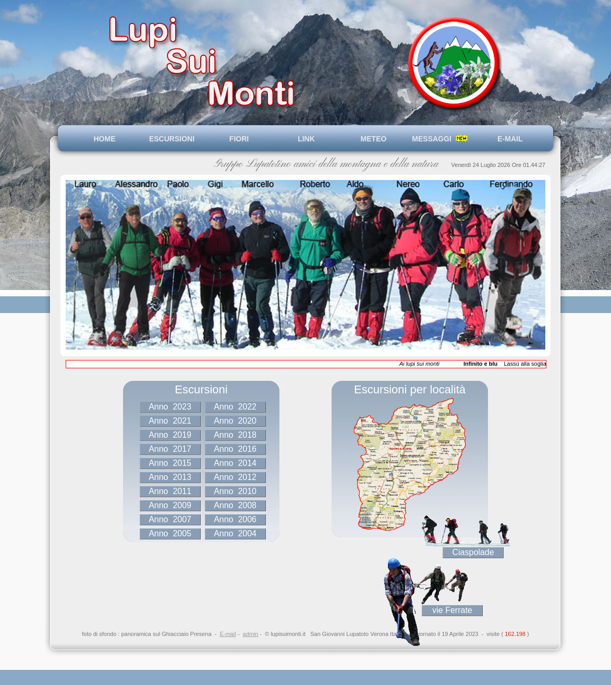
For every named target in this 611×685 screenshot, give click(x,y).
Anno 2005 (170, 533)
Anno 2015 (170, 463)
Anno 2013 (170, 477)
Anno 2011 (170, 491)
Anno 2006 (235, 519)
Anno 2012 (235, 477)
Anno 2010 (235, 491)
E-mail (227, 634)
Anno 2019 (170, 434)
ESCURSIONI (171, 139)
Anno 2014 (235, 463)
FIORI (239, 139)
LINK (306, 139)
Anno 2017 (170, 448)
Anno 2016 (235, 448)
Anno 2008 (235, 505)
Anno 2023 (170, 406)
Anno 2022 (235, 406)
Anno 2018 (235, 434)
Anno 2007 (170, 519)
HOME (105, 139)
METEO (374, 139)
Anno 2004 (235, 533)
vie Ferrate (451, 610)
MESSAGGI (440, 139)
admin (250, 634)
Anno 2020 (235, 420)
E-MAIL (508, 139)
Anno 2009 (170, 505)
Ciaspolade (473, 552)
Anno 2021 (170, 420)
